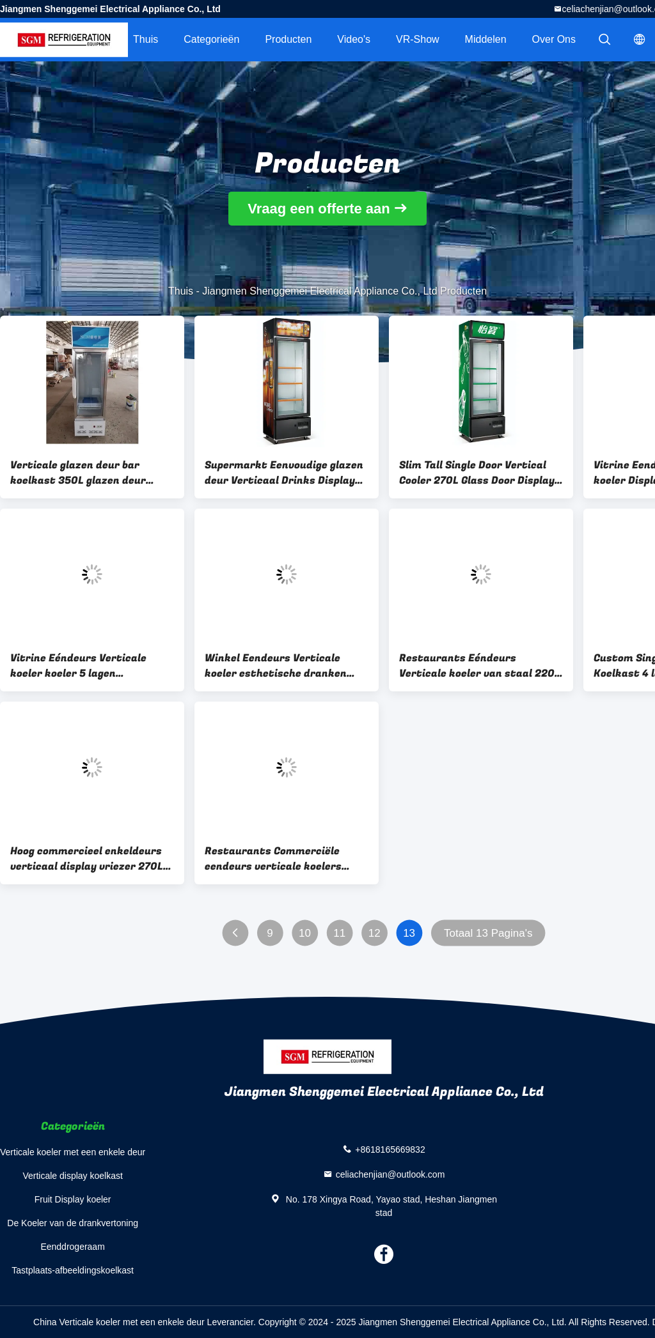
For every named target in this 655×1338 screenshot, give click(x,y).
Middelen (486, 39)
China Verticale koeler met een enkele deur (119, 1322)
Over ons (554, 39)
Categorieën (211, 39)
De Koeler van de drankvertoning (72, 1223)
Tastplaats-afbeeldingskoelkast (73, 1270)
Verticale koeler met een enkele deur (72, 1152)
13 (409, 933)
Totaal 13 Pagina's (488, 933)
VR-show (417, 39)
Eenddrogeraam (72, 1247)
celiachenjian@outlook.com (390, 1174)
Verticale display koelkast (72, 1176)
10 (305, 933)
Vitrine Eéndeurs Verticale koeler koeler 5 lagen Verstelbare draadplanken (78, 665)
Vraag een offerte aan (319, 209)
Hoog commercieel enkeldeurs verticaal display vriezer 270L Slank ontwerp (86, 858)
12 (374, 933)
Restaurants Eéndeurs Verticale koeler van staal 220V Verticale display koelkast (480, 665)
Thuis (145, 39)
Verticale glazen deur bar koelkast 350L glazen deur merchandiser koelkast (78, 473)
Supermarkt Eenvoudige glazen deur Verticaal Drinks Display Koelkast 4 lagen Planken (284, 473)
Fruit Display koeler (73, 1199)
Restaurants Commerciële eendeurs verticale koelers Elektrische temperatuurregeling (273, 858)
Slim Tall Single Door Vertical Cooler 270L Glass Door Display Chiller (477, 473)
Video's (353, 39)
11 (339, 933)
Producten (288, 39)
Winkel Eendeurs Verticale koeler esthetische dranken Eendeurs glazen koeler (276, 665)
